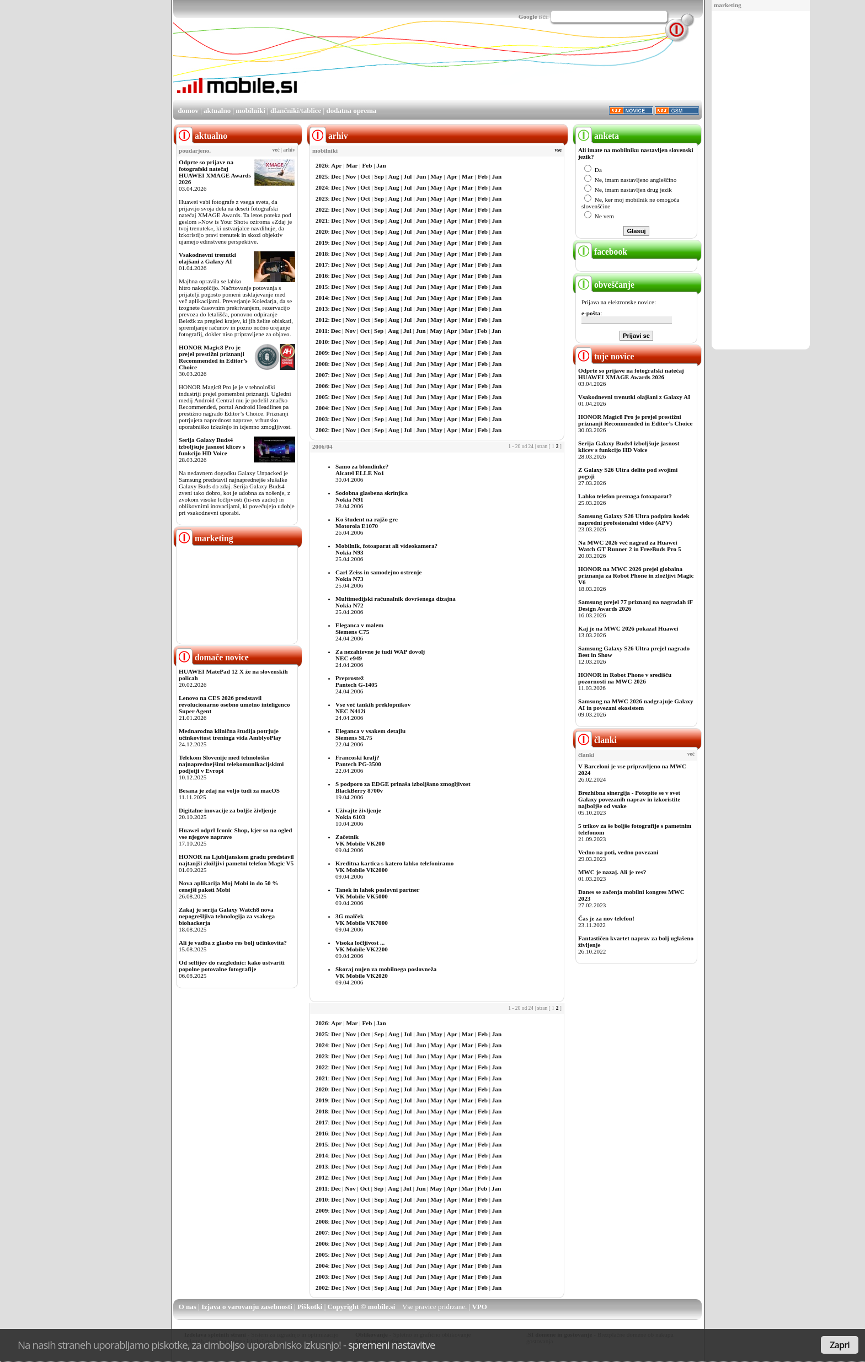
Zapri (840, 1345)
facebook (601, 251)
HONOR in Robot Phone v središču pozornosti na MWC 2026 (624, 678)
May (436, 176)
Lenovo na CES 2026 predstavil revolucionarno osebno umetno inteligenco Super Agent (234, 704)
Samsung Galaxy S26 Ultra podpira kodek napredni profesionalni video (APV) (634, 519)
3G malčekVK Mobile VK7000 (361, 919)
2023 (322, 198)
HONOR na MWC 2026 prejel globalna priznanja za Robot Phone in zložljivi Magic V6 (635, 575)
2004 (322, 408)
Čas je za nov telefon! (606, 918)
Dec (336, 176)
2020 (322, 231)
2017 (322, 264)
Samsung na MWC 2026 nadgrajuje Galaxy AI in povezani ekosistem (635, 704)
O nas (187, 1306)
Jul (408, 176)
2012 (322, 319)
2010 (322, 341)
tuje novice (604, 356)
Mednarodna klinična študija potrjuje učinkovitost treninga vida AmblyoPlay (230, 734)
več (276, 150)
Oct (365, 176)
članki (596, 740)
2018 (322, 253)
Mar (351, 165)
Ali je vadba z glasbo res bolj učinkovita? (233, 942)
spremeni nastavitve (391, 1345)
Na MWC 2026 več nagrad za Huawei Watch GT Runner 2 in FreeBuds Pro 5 (629, 545)
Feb (367, 165)
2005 (322, 397)
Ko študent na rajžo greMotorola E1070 (366, 522)
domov (188, 110)
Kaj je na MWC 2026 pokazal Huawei (628, 628)
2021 (322, 220)
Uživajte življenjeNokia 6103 (358, 813)
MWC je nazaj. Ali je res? (612, 872)
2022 (322, 209)
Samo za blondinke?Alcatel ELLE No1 (361, 469)
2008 (322, 363)
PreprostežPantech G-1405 (356, 681)
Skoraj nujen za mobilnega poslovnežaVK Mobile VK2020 (385, 972)
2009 (322, 352)
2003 (322, 419)
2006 (322, 386)
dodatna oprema (351, 110)
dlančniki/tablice (295, 110)
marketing (727, 5)
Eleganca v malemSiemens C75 (359, 628)
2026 (322, 165)
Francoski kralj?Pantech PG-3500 (358, 760)
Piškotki (310, 1306)
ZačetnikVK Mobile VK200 (360, 840)
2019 (322, 242)
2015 (322, 286)
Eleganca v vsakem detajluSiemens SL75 (370, 734)
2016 (322, 275)
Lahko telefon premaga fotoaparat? (625, 496)
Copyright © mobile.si (362, 1306)
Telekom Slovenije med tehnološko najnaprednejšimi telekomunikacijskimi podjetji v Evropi (231, 764)
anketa (597, 136)
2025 (322, 176)
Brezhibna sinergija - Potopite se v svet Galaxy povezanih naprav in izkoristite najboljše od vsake (629, 799)
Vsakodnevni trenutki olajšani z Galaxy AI (207, 258)
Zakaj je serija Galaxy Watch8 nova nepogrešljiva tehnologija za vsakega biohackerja (227, 916)
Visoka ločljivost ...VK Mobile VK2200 (361, 945)
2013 (322, 308)
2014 (322, 297)
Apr (336, 165)
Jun (421, 176)
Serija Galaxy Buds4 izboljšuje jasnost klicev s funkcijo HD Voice (212, 446)
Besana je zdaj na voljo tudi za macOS (229, 790)
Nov (350, 176)
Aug (393, 176)
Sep (379, 176)
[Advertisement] (761, 180)
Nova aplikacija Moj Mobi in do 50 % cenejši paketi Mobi (229, 886)
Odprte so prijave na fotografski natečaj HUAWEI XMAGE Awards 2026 (215, 172)
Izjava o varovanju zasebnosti (246, 1306)
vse (558, 150)
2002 (322, 430)
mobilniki (250, 110)
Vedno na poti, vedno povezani (618, 852)
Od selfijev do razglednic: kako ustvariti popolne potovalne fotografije (232, 965)
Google (528, 16)
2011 (322, 330)
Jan (381, 165)
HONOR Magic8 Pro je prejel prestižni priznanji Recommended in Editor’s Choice (213, 357)
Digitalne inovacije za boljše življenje (227, 810)
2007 (322, 375)
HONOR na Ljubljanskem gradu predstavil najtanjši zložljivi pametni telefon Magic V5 (236, 859)
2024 (322, 187)
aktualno (217, 110)
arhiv (289, 150)
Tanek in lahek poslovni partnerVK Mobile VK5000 (377, 893)
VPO (479, 1306)
